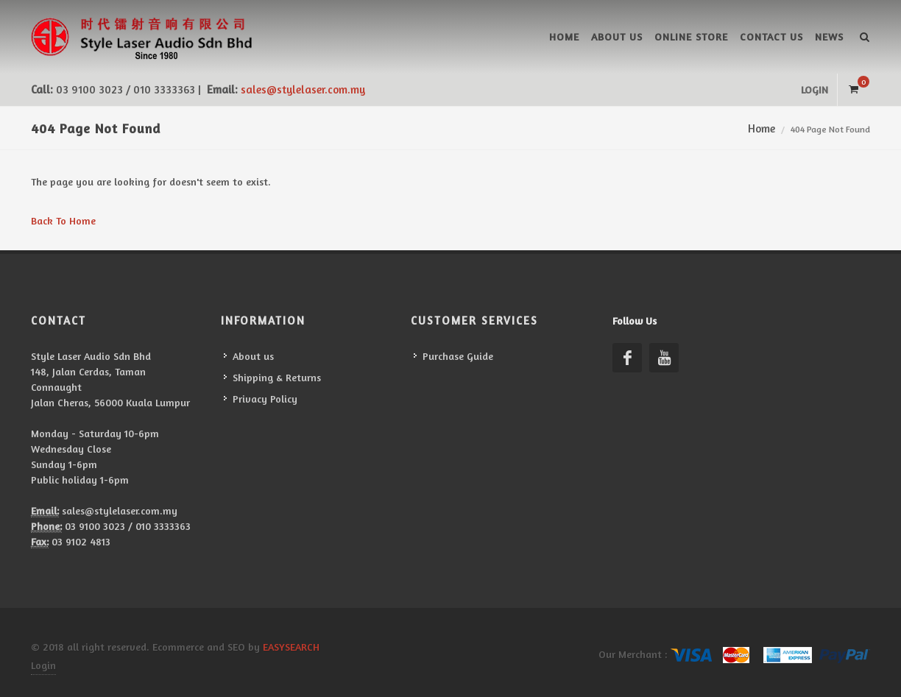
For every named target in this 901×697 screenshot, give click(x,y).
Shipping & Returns (277, 377)
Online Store (691, 36)
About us (617, 36)
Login (814, 89)
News (829, 36)
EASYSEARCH (291, 646)
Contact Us (771, 36)
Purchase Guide (458, 356)
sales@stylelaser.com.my (303, 89)
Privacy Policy (265, 398)
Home (564, 36)
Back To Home (63, 220)
